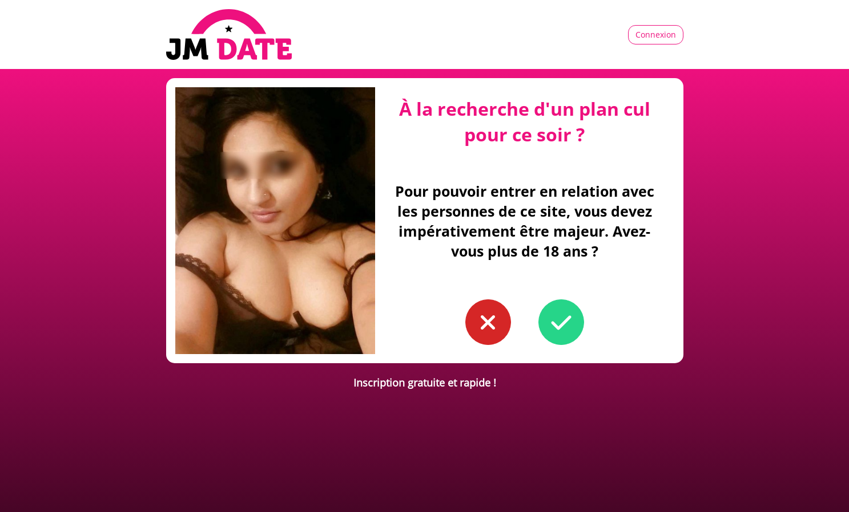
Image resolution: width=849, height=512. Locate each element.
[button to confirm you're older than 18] (561, 322)
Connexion (655, 34)
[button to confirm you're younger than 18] (488, 322)
